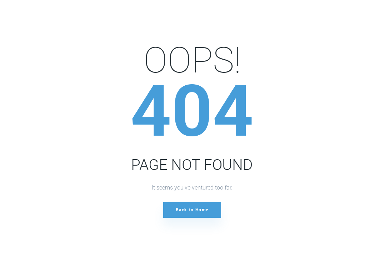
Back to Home (192, 209)
